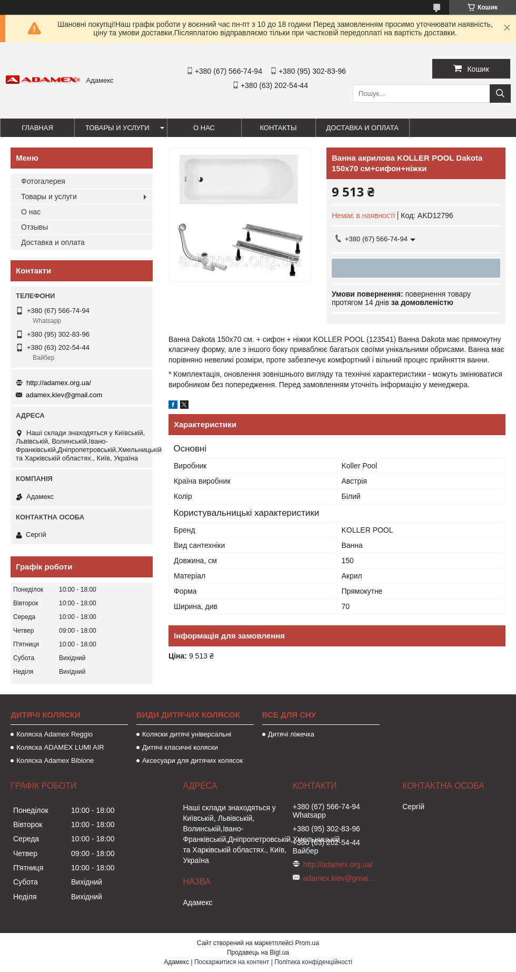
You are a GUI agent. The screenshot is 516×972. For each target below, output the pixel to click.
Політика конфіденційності (313, 962)
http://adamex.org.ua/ (58, 383)
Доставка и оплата (362, 128)
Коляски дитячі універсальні (186, 734)
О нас (204, 128)
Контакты (278, 128)
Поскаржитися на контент (231, 962)
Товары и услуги (117, 128)
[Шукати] (500, 93)
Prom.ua (307, 943)
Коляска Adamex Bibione (55, 760)
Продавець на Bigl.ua (258, 952)
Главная (37, 128)
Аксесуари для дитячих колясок (192, 760)
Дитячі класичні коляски (180, 747)
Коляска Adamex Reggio (54, 734)
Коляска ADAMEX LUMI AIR (60, 747)
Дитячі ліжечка (291, 734)
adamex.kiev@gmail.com (64, 395)
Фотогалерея (43, 181)
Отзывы (34, 227)
